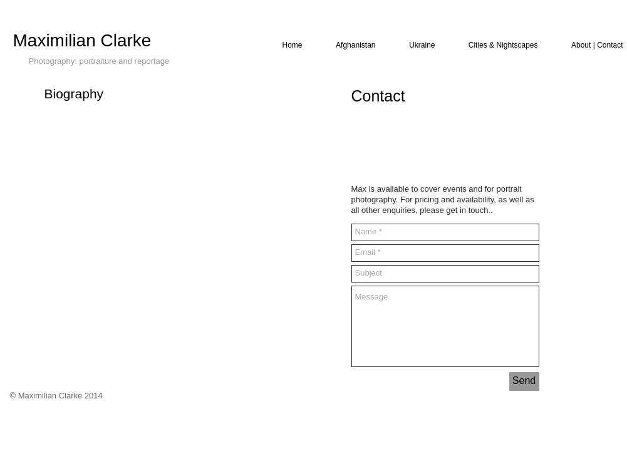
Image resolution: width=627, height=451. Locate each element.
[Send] (524, 381)
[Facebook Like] (375, 141)
